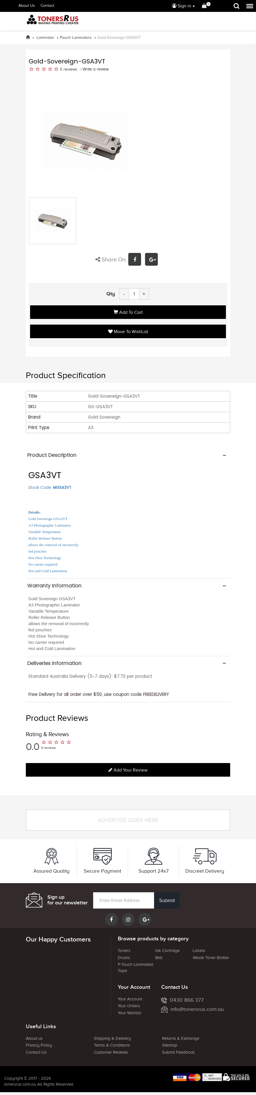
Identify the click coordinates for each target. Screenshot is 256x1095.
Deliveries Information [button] (54, 663)
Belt (158, 957)
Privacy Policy (39, 1045)
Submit (167, 900)
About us (34, 1038)
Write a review (96, 69)
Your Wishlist (129, 1013)
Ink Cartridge (167, 950)
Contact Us (36, 1052)
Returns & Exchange (180, 1038)
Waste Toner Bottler (211, 957)
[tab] (128, 455)
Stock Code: (49, 487)
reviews (70, 69)
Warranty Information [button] (54, 586)
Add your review (128, 770)
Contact (47, 5)
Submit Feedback (178, 1052)
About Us (26, 5)
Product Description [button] (51, 455)
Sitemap (169, 1045)
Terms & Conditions (112, 1045)
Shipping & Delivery (112, 1038)
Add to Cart (128, 312)
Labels (199, 950)
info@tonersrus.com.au (192, 1009)
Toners (124, 950)
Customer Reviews (111, 1052)
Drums (124, 957)
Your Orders (129, 1006)
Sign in (181, 5)
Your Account (130, 999)
